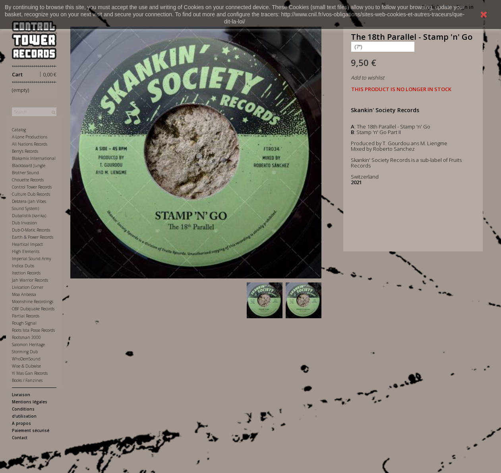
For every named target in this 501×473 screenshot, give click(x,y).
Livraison (21, 394)
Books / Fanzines (27, 380)
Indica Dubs (23, 266)
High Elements (25, 251)
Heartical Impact (27, 244)
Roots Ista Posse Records (33, 330)
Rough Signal (24, 323)
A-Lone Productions (29, 137)
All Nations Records (29, 144)
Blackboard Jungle (28, 165)
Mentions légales (29, 402)
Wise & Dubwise (26, 366)
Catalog (19, 129)
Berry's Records (25, 151)
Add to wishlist (367, 77)
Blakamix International (34, 158)
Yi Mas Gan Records (30, 373)
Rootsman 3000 (26, 337)
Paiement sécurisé (30, 430)
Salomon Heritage (28, 344)
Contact (19, 437)
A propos (21, 423)
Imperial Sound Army (31, 258)
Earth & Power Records (32, 237)
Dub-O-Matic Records (31, 230)
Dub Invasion (24, 223)
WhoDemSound (26, 359)
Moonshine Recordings (32, 301)
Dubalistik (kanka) (29, 215)
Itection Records (26, 273)
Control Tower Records (32, 187)
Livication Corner (27, 287)
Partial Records (25, 316)
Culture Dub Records (31, 194)
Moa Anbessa (24, 294)
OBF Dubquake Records (33, 308)
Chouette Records (28, 180)
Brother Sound (25, 172)
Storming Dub (25, 351)
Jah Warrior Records (30, 280)
